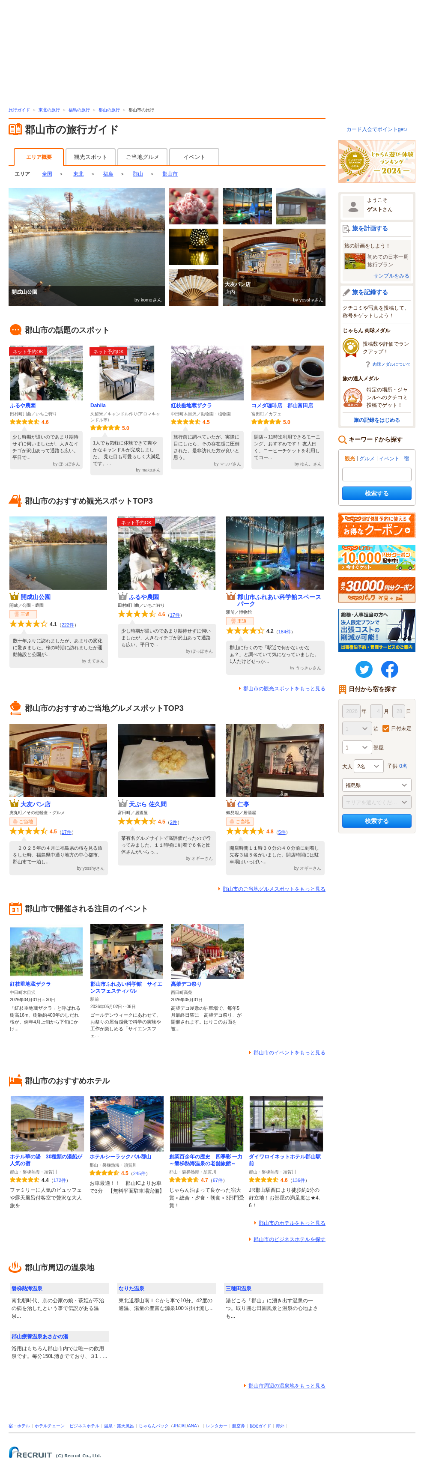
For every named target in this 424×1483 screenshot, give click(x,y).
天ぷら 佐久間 (148, 804)
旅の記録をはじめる (377, 420)
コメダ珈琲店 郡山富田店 (282, 406)
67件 (218, 1180)
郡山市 (170, 174)
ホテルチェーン (50, 1425)
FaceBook (389, 669)
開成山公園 (36, 597)
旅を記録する (370, 292)
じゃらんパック (154, 1425)
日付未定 (401, 728)
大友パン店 (36, 804)
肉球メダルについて (392, 364)
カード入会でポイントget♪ (377, 129)
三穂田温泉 (238, 1289)
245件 (139, 1173)
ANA (192, 1425)
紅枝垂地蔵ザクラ (191, 406)
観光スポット (90, 157)
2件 (173, 822)
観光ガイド (260, 1425)
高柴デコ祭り (186, 984)
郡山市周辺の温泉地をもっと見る (286, 1386)
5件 (282, 832)
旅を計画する (370, 228)
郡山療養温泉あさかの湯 (40, 1337)
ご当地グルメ (142, 157)
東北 (78, 174)
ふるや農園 (23, 406)
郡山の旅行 (109, 109)
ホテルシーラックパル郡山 (120, 1157)
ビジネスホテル (84, 1425)
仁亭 (243, 804)
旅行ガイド (19, 109)
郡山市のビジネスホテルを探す (289, 1239)
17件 (175, 615)
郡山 (138, 174)
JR (175, 1425)
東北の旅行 (49, 109)
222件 (68, 624)
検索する (377, 493)
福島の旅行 (79, 109)
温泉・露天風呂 (119, 1425)
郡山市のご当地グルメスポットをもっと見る (274, 889)
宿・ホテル (19, 1425)
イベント (194, 157)
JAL (183, 1425)
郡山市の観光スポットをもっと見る (284, 689)
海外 (280, 1425)
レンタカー (216, 1425)
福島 (108, 174)
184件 (284, 631)
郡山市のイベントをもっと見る (289, 1053)
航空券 (238, 1425)
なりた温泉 (131, 1289)
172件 (60, 1180)
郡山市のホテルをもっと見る (292, 1223)
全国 (47, 174)
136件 (299, 1180)
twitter (364, 669)
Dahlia (98, 406)
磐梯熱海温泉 (27, 1289)
